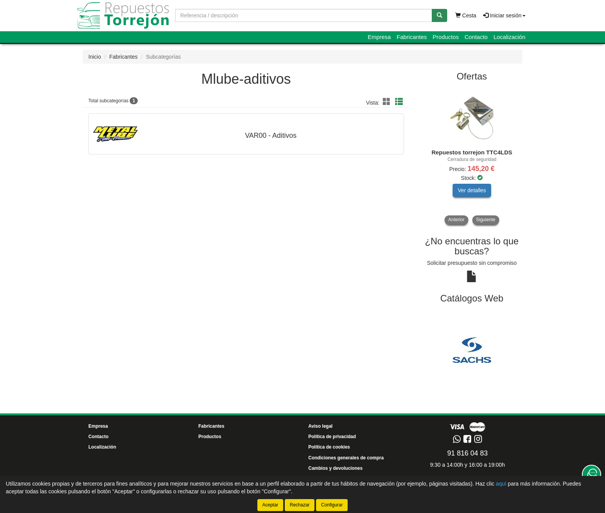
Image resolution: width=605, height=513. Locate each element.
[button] (388, 102)
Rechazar (299, 505)
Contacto (476, 37)
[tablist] (472, 155)
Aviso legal (320, 426)
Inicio (94, 57)
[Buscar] (439, 15)
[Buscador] (303, 15)
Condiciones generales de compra (346, 458)
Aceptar (270, 505)
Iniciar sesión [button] (504, 15)
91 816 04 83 (467, 453)
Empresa (379, 37)
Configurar (332, 505)
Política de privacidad (332, 436)
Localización (509, 37)
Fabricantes (412, 37)
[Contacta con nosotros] (591, 474)
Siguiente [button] (485, 219)
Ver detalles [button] (472, 190)
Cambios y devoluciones (335, 468)
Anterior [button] (456, 219)
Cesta (465, 15)
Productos (446, 37)
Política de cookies (329, 447)
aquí (501, 484)
